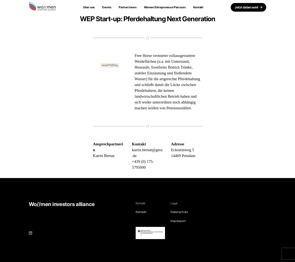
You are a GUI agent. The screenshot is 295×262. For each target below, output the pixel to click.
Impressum (178, 221)
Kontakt (198, 7)
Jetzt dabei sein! (246, 7)
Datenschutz (179, 212)
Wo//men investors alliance (62, 204)
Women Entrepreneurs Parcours (165, 7)
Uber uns (89, 7)
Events (106, 7)
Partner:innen (128, 7)
